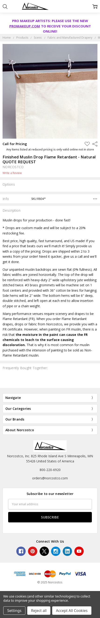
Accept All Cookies (72, 610)
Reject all (39, 610)
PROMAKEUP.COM (24, 26)
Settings (14, 610)
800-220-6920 (50, 470)
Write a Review (12, 173)
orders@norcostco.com (50, 478)
